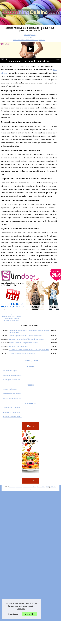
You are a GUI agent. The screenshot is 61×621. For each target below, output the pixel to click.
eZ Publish (53, 487)
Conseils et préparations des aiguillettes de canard (25, 335)
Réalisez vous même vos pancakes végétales (23, 342)
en (30, 489)
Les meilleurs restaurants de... (12, 412)
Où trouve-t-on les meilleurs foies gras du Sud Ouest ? (26, 339)
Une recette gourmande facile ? (19, 346)
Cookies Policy (41, 487)
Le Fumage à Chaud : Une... (12, 380)
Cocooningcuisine (29, 35)
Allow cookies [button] (29, 614)
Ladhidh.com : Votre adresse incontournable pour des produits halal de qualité (11, 318)
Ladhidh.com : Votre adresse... (12, 394)
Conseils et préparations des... (12, 398)
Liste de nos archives (29, 487)
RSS (47, 487)
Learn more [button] (21, 609)
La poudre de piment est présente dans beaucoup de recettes (29, 349)
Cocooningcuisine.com (15, 487)
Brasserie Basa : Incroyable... (12, 407)
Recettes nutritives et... (10, 389)
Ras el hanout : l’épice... (10, 370)
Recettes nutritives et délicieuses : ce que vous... (29, 40)
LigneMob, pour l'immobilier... (12, 417)
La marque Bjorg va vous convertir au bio (22, 353)
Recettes (29, 37)
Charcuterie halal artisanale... (12, 375)
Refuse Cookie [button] (13, 614)
